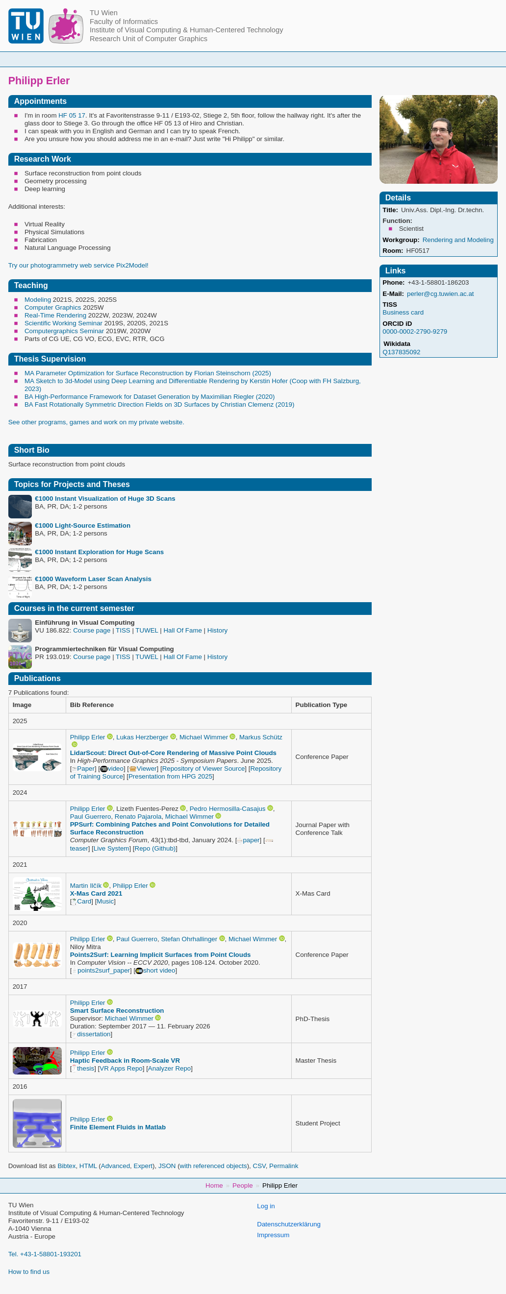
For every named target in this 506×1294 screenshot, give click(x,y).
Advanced (115, 1166)
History (217, 630)
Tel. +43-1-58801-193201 (44, 1254)
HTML (88, 1166)
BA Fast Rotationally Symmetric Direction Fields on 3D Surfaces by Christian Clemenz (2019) (159, 404)
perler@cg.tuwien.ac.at (440, 293)
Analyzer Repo (169, 1068)
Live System (111, 848)
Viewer (143, 768)
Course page (91, 630)
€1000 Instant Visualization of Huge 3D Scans (105, 498)
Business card (403, 312)
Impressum (273, 1235)
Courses (192, 59)
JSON (167, 1166)
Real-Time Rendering (55, 315)
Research (300, 59)
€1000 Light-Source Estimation (82, 525)
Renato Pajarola (138, 816)
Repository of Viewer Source (203, 768)
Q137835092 (401, 352)
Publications (351, 59)
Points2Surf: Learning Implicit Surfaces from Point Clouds (160, 954)
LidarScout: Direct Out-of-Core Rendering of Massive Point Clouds (173, 753)
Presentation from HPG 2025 (170, 776)
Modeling (38, 299)
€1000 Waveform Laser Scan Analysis (93, 579)
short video (155, 970)
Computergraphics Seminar (64, 331)
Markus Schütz (260, 737)
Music (105, 901)
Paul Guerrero (90, 816)
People (150, 59)
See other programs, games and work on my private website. (96, 422)
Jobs (396, 59)
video (112, 768)
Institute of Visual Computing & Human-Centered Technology (186, 30)
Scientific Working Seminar (63, 323)
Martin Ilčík (85, 885)
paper (248, 840)
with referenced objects (213, 1166)
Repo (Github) (155, 848)
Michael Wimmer (203, 737)
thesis (83, 1068)
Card (81, 901)
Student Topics (245, 59)
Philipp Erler (87, 737)
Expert (143, 1166)
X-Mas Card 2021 (96, 893)
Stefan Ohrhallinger (189, 939)
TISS (389, 304)
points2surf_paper (101, 970)
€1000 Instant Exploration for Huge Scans (99, 552)
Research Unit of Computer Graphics (148, 39)
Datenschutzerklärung (289, 1224)
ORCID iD (397, 323)
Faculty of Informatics (124, 21)
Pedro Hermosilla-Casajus (228, 808)
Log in (266, 1206)
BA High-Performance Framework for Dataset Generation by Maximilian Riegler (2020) (150, 396)
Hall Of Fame (182, 630)
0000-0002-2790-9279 (414, 331)
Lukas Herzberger (142, 737)
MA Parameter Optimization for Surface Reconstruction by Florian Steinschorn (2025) (148, 373)
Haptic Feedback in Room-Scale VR (125, 1060)
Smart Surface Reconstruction (117, 1010)
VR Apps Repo (121, 1068)
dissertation (91, 1034)
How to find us (29, 1271)
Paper (83, 768)
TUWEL (146, 630)
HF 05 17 (71, 115)
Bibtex (66, 1166)
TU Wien (104, 13)
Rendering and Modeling (458, 240)
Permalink (283, 1166)
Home (112, 59)
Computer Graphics (53, 307)
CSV (259, 1166)
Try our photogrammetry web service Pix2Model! (78, 265)
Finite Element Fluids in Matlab (118, 1127)
